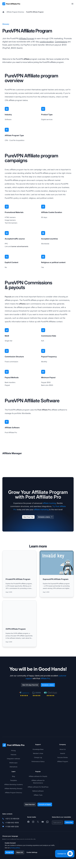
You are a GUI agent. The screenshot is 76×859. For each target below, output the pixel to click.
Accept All (9, 852)
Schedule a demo (45, 517)
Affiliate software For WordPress (38, 787)
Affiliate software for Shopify (38, 776)
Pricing (13, 750)
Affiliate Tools (38, 795)
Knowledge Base (38, 749)
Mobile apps (13, 763)
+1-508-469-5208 (12, 827)
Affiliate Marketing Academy (13, 784)
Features (13, 754)
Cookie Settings (32, 852)
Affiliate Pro (45, 678)
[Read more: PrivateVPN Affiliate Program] (19, 574)
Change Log (38, 757)
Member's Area (38, 753)
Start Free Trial (28, 517)
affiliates (22, 304)
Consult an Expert (45, 804)
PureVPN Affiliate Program (35, 12)
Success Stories (62, 757)
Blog (13, 776)
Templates (13, 780)
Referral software (38, 791)
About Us (63, 749)
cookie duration (47, 41)
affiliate (27, 59)
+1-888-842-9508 (12, 823)
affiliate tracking (49, 503)
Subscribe (69, 822)
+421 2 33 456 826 (12, 819)
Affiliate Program (26, 38)
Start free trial (30, 804)
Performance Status (38, 761)
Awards (62, 753)
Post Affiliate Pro (44, 410)
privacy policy (15, 848)
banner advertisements (19, 246)
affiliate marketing (41, 509)
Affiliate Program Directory (15, 12)
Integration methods (13, 758)
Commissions (61, 41)
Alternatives (13, 767)
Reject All (20, 852)
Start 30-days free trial (30, 685)
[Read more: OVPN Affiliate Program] (19, 623)
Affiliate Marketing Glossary (13, 788)
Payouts (8, 297)
